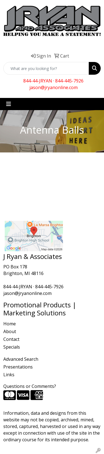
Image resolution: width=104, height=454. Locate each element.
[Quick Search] (46, 68)
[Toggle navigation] (8, 104)
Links (8, 375)
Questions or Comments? (29, 386)
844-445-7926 (69, 81)
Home (9, 324)
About (9, 331)
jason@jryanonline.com (53, 87)
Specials (11, 347)
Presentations (18, 367)
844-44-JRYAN (37, 81)
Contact (11, 339)
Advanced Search (20, 359)
